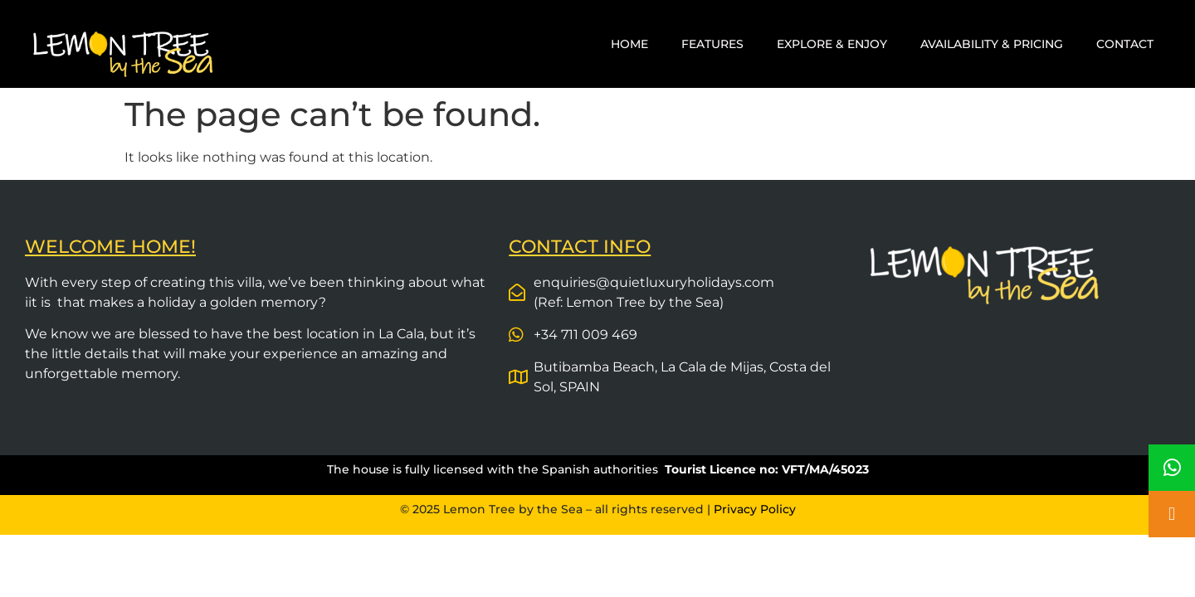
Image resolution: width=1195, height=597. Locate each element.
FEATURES (712, 43)
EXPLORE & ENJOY (832, 43)
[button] (1172, 514)
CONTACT (1125, 43)
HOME (629, 43)
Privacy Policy (755, 509)
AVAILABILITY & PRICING (991, 43)
